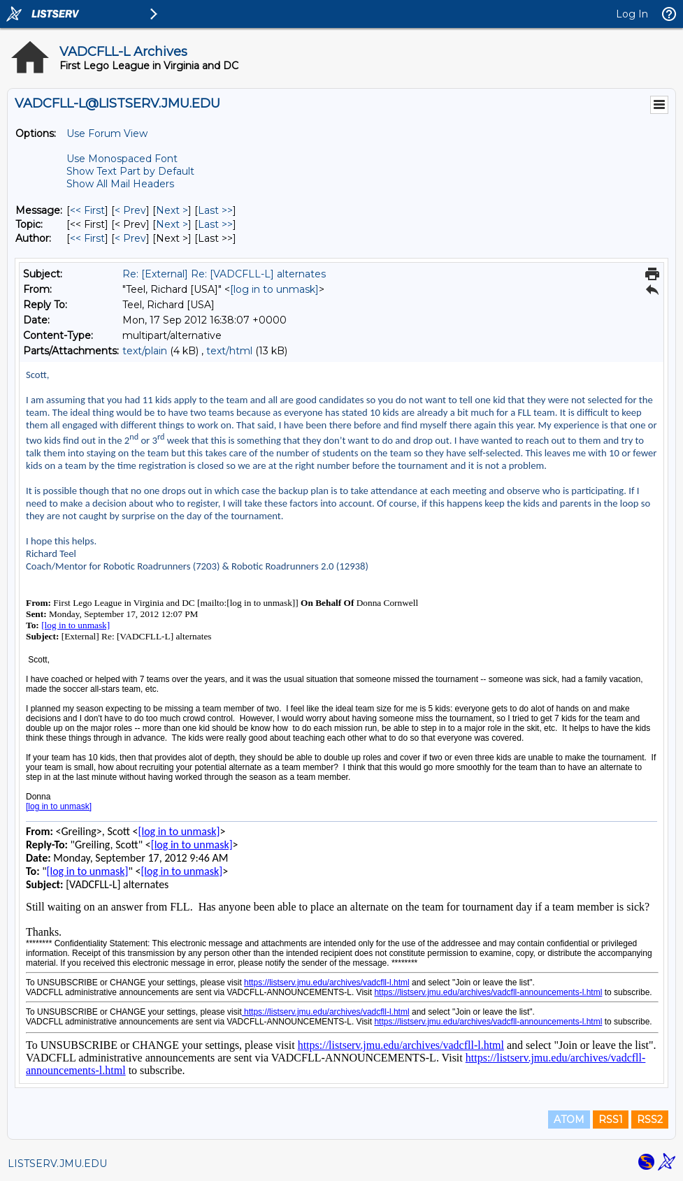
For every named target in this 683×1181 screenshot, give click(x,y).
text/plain (144, 351)
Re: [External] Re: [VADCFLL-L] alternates (224, 274)
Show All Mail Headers (120, 183)
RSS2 (650, 1119)
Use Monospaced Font (122, 158)
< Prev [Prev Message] (130, 210)
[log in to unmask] (274, 289)
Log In (632, 14)
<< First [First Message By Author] (87, 238)
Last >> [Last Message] (215, 210)
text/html (229, 351)
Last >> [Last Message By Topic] (215, 224)
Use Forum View (107, 133)
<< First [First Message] (87, 210)
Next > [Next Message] (172, 210)
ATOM (569, 1119)
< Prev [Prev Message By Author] (130, 238)
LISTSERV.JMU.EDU (57, 1163)
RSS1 (610, 1119)
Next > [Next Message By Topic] (172, 224)
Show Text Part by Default (130, 171)
